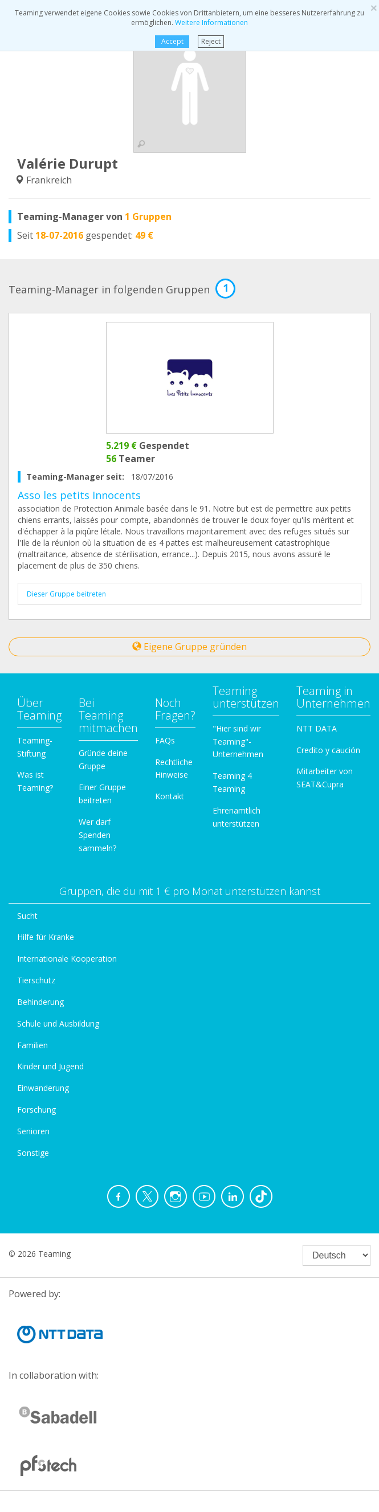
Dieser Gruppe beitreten (66, 594)
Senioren (33, 1131)
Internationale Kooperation (67, 958)
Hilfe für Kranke (45, 936)
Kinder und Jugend (50, 1066)
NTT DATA (316, 728)
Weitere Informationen (211, 22)
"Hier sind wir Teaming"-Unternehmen (238, 741)
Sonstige (33, 1152)
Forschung (36, 1109)
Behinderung (40, 1001)
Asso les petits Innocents (79, 495)
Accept (172, 41)
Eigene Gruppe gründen (189, 646)
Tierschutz (36, 980)
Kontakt (169, 796)
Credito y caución (328, 750)
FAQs (165, 740)
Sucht (27, 915)
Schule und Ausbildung (58, 1023)
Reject (211, 41)
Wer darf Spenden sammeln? (97, 834)
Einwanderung (43, 1087)
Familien (32, 1045)
